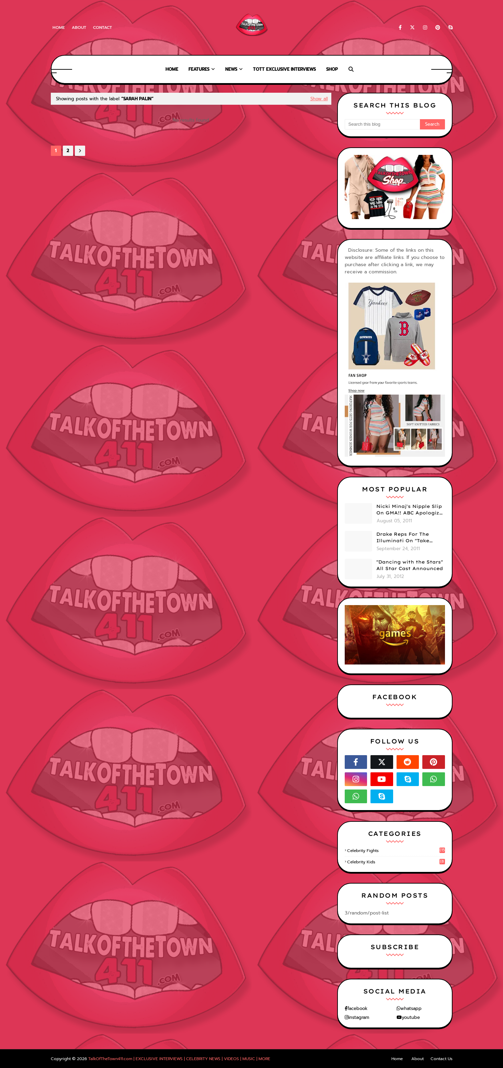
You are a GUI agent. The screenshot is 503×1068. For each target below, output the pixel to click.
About (79, 27)
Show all (319, 98)
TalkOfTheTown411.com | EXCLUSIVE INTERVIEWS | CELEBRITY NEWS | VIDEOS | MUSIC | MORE (179, 1059)
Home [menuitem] (171, 69)
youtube (411, 1017)
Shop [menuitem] (332, 69)
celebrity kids (396, 862)
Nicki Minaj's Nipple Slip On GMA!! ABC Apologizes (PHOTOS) (410, 509)
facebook (357, 1008)
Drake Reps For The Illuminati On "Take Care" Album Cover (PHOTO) (402, 537)
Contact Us (442, 1059)
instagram (358, 1017)
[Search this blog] (382, 124)
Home (59, 27)
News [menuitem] (231, 69)
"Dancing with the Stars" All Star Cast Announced (409, 565)
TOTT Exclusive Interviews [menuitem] (284, 69)
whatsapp (411, 1008)
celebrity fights (396, 851)
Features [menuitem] (198, 69)
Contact (102, 27)
